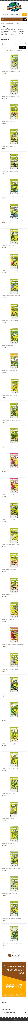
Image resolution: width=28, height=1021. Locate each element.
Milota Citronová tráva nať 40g (10, 370)
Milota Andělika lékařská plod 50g (10, 96)
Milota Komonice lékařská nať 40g (11, 868)
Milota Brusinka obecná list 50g (10, 270)
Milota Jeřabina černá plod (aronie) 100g (12, 694)
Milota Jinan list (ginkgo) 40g (9, 744)
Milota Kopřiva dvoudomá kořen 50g (11, 943)
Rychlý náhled (15, 68)
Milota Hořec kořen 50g (8, 619)
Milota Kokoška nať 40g (8, 843)
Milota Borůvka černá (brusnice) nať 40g (12, 196)
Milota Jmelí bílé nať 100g (8, 793)
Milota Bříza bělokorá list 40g (9, 246)
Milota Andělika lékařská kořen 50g (11, 71)
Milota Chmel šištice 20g (8, 345)
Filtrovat (22, 47)
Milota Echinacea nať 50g (8, 495)
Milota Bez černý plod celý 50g (10, 171)
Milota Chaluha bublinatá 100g (10, 320)
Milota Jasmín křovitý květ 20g (10, 669)
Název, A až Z (10, 47)
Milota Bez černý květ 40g (8, 146)
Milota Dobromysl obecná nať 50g (11, 420)
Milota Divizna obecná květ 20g (10, 395)
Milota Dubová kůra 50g (8, 445)
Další (18, 955)
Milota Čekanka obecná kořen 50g (11, 295)
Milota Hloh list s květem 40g (9, 569)
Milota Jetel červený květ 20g (9, 719)
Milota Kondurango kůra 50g (9, 893)
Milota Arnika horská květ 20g (9, 121)
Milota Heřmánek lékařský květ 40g (11, 544)
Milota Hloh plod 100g (7, 594)
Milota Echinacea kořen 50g (9, 470)
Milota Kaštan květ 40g (8, 818)
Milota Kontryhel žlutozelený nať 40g (11, 918)
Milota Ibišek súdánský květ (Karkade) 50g (13, 644)
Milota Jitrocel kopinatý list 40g (10, 768)
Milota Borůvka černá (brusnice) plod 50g (12, 221)
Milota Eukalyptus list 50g (8, 519)
